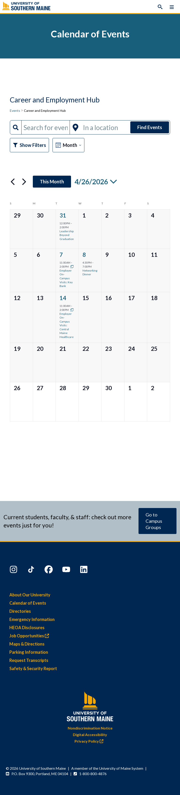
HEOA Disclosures (27, 627)
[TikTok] (31, 570)
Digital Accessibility (90, 734)
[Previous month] (12, 182)
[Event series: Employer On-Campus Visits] (71, 266)
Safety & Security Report (33, 668)
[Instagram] (14, 570)
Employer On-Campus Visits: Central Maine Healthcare (67, 325)
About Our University (29, 594)
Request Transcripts (28, 660)
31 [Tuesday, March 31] (63, 215)
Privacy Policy (90, 741)
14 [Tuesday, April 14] (63, 297)
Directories (20, 611)
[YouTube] (66, 570)
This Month (52, 181)
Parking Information (28, 652)
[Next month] (24, 182)
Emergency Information (32, 619)
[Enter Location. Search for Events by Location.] (105, 127)
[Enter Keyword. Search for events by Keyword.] (45, 127)
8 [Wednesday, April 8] (84, 254)
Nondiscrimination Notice (90, 728)
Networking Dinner (89, 272)
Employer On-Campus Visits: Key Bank (66, 278)
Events (15, 111)
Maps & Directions (27, 643)
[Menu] (172, 7)
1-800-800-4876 (93, 773)
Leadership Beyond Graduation (67, 235)
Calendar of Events (27, 603)
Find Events (149, 127)
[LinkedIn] (84, 570)
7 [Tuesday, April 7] (61, 254)
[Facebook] (49, 570)
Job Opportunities (30, 635)
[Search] (160, 7)
